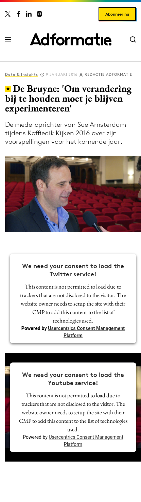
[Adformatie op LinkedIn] (29, 14)
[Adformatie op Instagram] (39, 14)
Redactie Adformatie (108, 74)
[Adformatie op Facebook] (18, 14)
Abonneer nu (117, 14)
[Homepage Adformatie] (70, 39)
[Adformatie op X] (8, 14)
